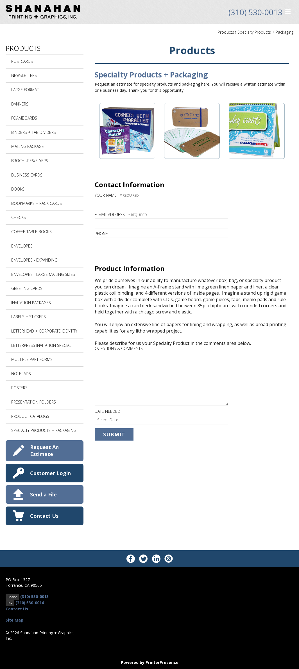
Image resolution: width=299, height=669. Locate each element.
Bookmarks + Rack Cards (36, 203)
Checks (18, 217)
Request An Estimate (44, 450)
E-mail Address (110, 214)
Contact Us (44, 515)
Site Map (14, 620)
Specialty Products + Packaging (265, 32)
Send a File (43, 494)
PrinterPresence (162, 662)
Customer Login (50, 473)
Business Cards (26, 175)
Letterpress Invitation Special (41, 345)
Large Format (25, 89)
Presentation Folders (33, 402)
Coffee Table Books (31, 231)
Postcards (22, 61)
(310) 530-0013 (255, 12)
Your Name (106, 195)
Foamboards (24, 118)
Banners (19, 104)
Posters (19, 387)
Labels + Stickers (28, 316)
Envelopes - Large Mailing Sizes (43, 274)
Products (226, 32)
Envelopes (22, 246)
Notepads (21, 373)
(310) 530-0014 (29, 602)
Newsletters (24, 75)
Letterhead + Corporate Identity (44, 331)
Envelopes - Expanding (34, 260)
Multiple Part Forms (32, 359)
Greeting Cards (26, 288)
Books (17, 189)
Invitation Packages (31, 302)
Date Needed (107, 411)
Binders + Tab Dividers (33, 132)
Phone (101, 233)
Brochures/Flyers (29, 160)
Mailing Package (27, 146)
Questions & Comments (119, 348)
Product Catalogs (30, 416)
